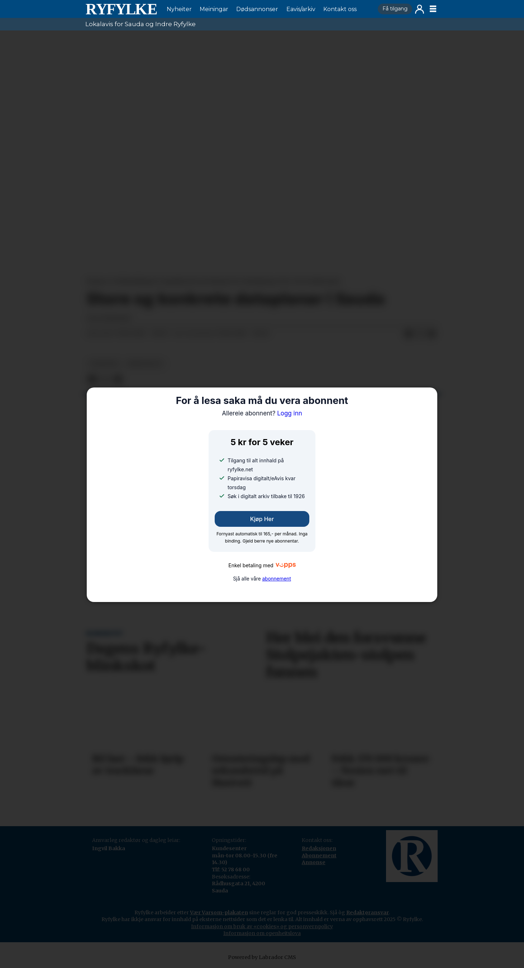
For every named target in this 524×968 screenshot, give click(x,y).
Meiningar (214, 9)
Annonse (313, 862)
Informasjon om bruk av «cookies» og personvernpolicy (262, 926)
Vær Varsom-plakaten (219, 912)
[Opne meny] (433, 9)
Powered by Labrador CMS (262, 957)
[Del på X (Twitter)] (420, 333)
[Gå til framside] (121, 9)
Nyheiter (179, 9)
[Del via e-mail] (431, 333)
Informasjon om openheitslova (262, 933)
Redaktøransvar (367, 912)
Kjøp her (262, 518)
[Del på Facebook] (408, 333)
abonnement (276, 579)
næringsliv (144, 364)
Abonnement (319, 855)
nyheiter (104, 364)
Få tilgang (395, 8)
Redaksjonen (319, 848)
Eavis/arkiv (300, 9)
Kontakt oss (340, 9)
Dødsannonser (257, 9)
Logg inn (419, 9)
